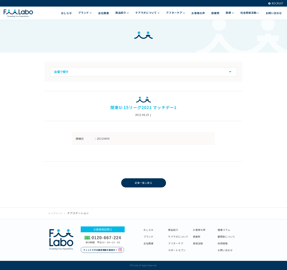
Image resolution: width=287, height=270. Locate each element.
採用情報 (223, 243)
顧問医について (226, 236)
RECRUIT (275, 3)
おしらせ (149, 230)
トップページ (55, 213)
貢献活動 (198, 243)
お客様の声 (199, 230)
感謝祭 (196, 236)
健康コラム (224, 230)
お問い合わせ (225, 250)
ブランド (149, 236)
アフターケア (175, 243)
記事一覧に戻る (143, 183)
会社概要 (149, 243)
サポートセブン (177, 250)
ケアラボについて (178, 236)
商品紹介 (173, 230)
